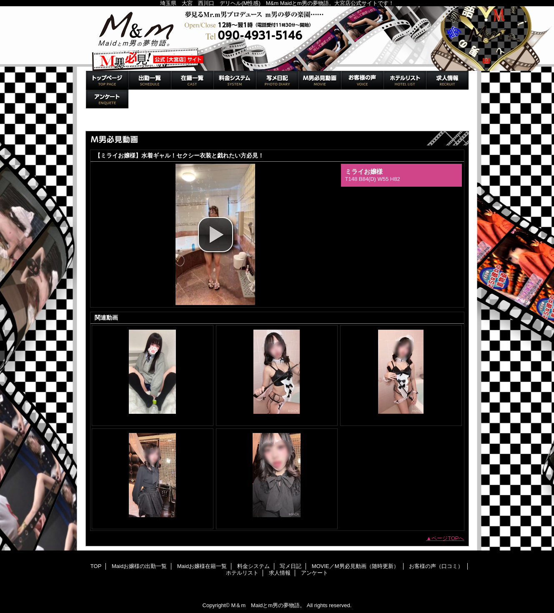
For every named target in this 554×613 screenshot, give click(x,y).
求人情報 (447, 80)
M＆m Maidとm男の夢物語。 (277, 38)
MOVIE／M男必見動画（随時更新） (319, 80)
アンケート (107, 99)
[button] (215, 234)
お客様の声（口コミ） (362, 80)
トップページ (105, 122)
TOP (107, 80)
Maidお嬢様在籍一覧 (192, 80)
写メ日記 (277, 80)
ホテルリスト (405, 80)
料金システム (234, 80)
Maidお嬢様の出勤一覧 (149, 80)
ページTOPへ (447, 538)
